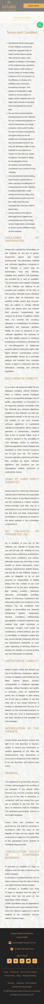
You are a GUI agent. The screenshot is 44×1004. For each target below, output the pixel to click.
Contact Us (14, 972)
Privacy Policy (10, 976)
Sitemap (11, 983)
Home (6, 972)
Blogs (19, 976)
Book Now (33, 6)
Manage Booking (29, 976)
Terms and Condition (22, 17)
